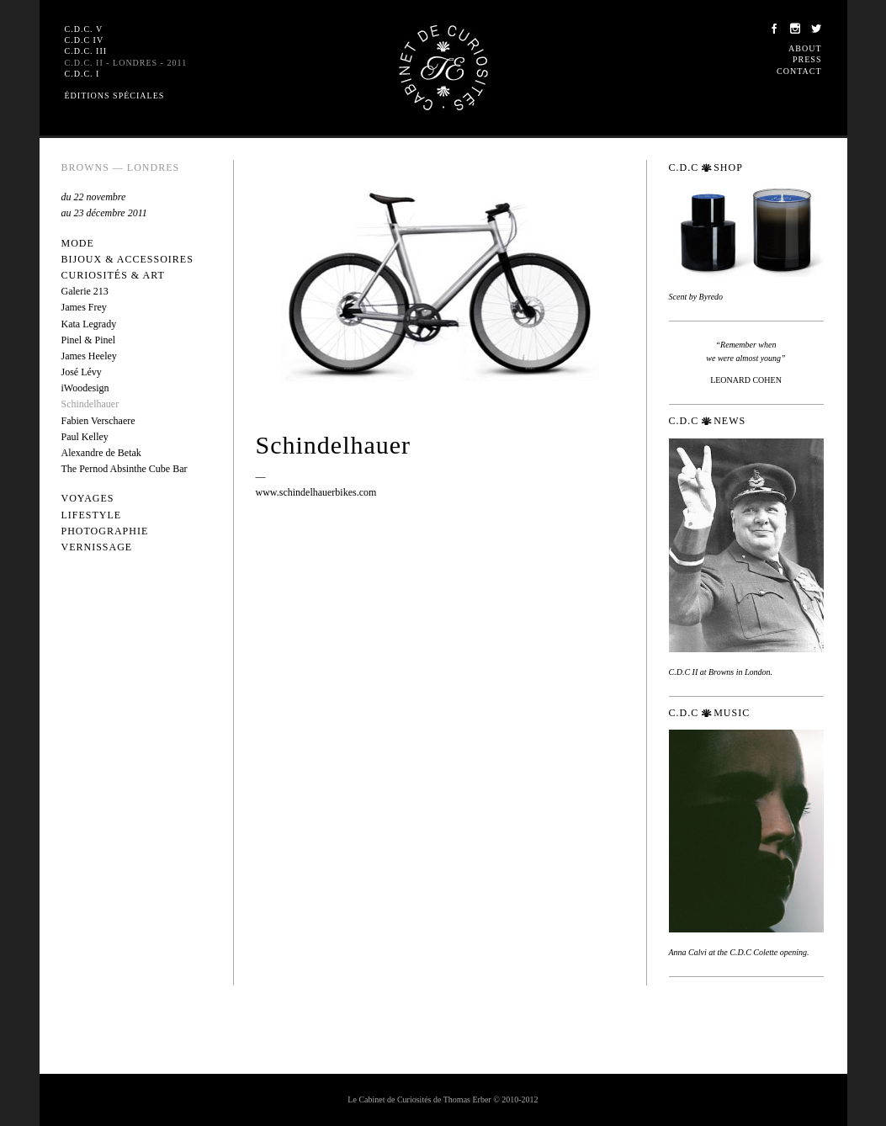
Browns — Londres (120, 167)
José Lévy (81, 372)
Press (807, 59)
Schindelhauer (90, 404)
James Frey (84, 307)
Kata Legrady (89, 324)
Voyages (87, 498)
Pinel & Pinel (88, 340)
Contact (799, 71)
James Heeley (89, 356)
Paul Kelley (85, 437)
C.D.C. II (126, 62)
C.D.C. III (86, 51)
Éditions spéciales (115, 95)
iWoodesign (85, 388)
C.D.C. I (82, 73)
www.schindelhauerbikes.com (316, 492)
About (804, 48)
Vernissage (97, 547)
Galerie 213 (85, 291)
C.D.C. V (84, 29)
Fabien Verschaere (98, 421)
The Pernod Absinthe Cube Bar (124, 469)
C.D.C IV (84, 40)
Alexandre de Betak (101, 453)
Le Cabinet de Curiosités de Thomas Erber (443, 67)
